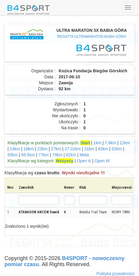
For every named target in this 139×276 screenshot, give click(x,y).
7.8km (110, 142)
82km (71, 154)
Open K (84, 160)
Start (85, 142)
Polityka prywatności (115, 273)
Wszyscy (64, 160)
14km (15, 148)
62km (117, 148)
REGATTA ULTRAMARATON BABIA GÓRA (91, 36)
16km (28, 148)
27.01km (73, 148)
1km (97, 142)
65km (13, 154)
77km (43, 154)
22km (42, 148)
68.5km (28, 154)
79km (57, 154)
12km (125, 142)
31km (89, 148)
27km (56, 148)
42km (103, 148)
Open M (102, 160)
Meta (84, 154)
